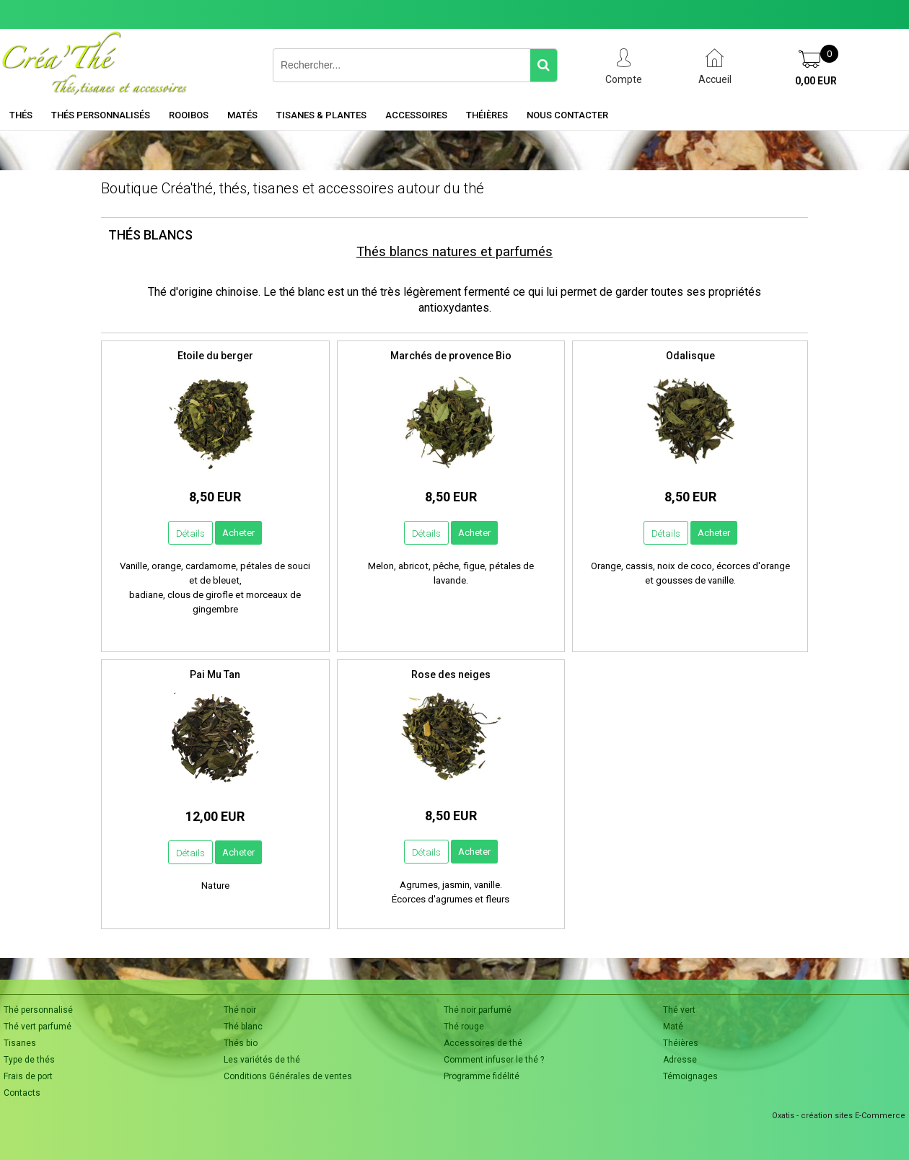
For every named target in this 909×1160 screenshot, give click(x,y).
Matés (242, 115)
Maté (673, 1026)
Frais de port (28, 1076)
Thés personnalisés (100, 115)
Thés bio (241, 1043)
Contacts (22, 1093)
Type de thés (29, 1060)
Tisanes (20, 1043)
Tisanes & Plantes (321, 115)
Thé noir (240, 1010)
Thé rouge (464, 1026)
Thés (20, 115)
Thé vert (679, 1010)
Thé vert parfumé (37, 1026)
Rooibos (188, 115)
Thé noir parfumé (477, 1010)
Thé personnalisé (38, 1010)
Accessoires (416, 115)
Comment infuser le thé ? (494, 1060)
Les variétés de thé (262, 1060)
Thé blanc (243, 1026)
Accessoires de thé (483, 1043)
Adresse (680, 1060)
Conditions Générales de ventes (288, 1076)
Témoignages (690, 1076)
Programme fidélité (481, 1076)
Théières (487, 115)
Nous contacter (567, 115)
